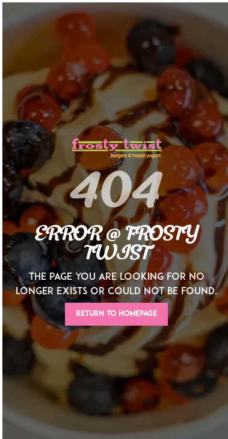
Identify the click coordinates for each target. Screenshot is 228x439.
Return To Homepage (116, 314)
